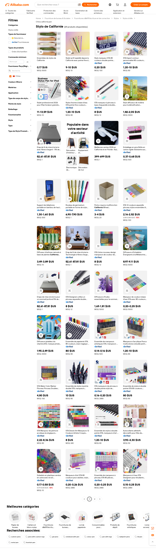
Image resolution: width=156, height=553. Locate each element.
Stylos (116, 18)
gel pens (54, 537)
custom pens (14, 537)
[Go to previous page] (84, 499)
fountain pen (29, 542)
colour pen (89, 537)
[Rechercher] (90, 5)
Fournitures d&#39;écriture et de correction (92, 18)
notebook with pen (71, 537)
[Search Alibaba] (56, 4)
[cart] (118, 5)
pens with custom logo (35, 537)
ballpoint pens (123, 537)
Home (38, 18)
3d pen (138, 537)
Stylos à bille (128, 18)
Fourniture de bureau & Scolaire (57, 18)
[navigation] (20, 259)
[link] (152, 528)
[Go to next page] (100, 499)
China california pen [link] (44, 22)
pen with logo (106, 537)
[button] (79, 4)
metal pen (13, 542)
